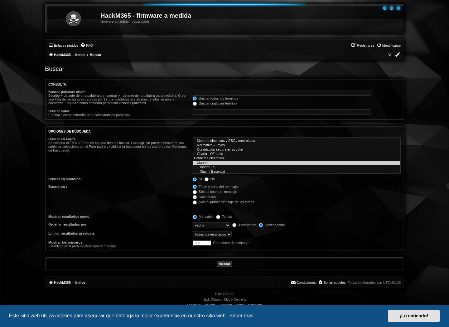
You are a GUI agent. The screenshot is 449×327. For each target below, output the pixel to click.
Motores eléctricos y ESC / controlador (296, 141)
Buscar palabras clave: (67, 92)
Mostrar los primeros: (66, 242)
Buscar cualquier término (215, 103)
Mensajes (203, 216)
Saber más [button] (241, 315)
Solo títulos (204, 197)
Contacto (240, 299)
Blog (227, 299)
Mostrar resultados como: (69, 216)
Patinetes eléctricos (296, 158)
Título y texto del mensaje (215, 187)
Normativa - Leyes (296, 145)
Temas (224, 216)
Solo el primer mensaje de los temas (223, 202)
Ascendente (244, 225)
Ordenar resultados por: (68, 224)
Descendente (272, 225)
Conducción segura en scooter (296, 149)
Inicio (218, 294)
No (210, 179)
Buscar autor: (59, 111)
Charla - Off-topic (296, 154)
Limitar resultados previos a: (71, 233)
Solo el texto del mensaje (215, 192)
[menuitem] (86, 45)
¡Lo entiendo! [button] (414, 315)
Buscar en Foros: (62, 139)
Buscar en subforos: (65, 179)
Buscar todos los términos (215, 98)
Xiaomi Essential (296, 172)
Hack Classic (212, 299)
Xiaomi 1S (296, 167)
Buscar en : (57, 187)
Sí (197, 179)
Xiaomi (296, 163)
